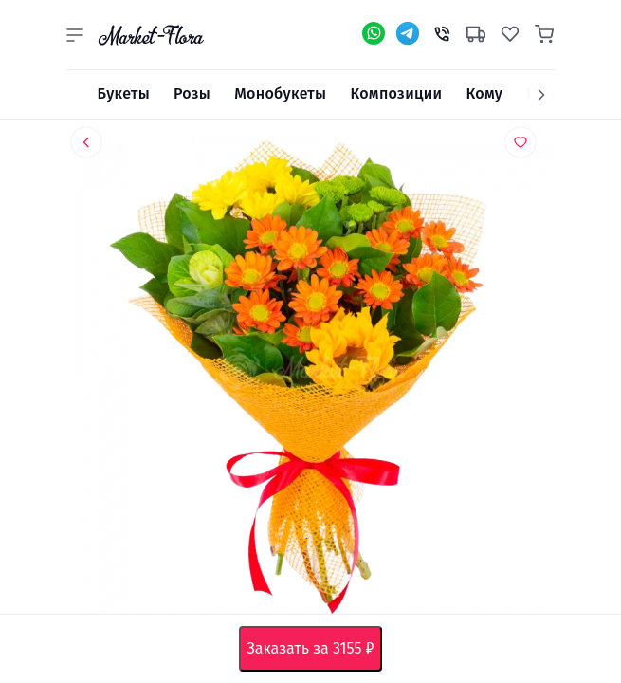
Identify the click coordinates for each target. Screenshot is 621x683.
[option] (311, 375)
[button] (74, 35)
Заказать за (314, 649)
